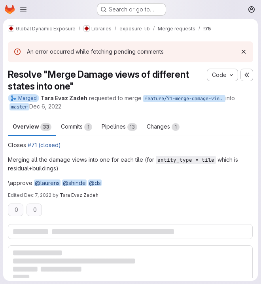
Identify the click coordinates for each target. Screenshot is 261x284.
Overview (32, 127)
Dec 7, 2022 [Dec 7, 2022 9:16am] (37, 195)
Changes (163, 127)
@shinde (74, 182)
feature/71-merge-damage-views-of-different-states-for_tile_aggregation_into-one (185, 98)
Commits (76, 127)
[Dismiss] (243, 51)
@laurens (47, 182)
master (19, 107)
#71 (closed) (44, 145)
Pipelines (119, 127)
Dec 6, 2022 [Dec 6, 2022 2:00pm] (45, 106)
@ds (95, 182)
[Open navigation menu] (23, 9)
